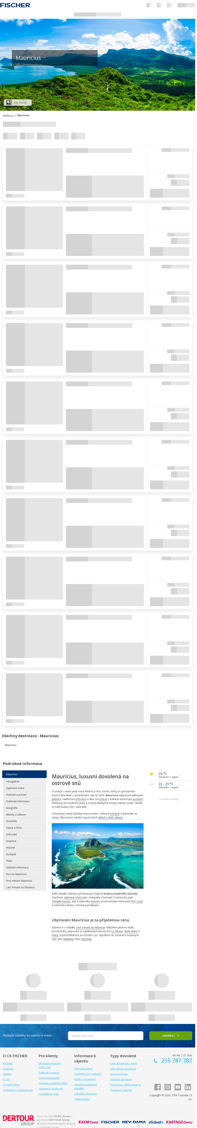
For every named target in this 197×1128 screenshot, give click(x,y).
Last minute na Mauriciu (90, 927)
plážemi (56, 799)
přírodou (81, 799)
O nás (6, 1079)
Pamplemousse (61, 901)
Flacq (55, 935)
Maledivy (68, 939)
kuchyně (115, 813)
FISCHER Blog (11, 1084)
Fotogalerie (12, 781)
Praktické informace (18, 801)
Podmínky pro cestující (87, 1074)
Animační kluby (119, 1074)
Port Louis (137, 901)
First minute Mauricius (19, 880)
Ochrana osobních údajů (53, 1083)
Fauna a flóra (14, 827)
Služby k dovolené (85, 1079)
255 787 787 (176, 1060)
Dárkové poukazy (49, 1072)
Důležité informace (17, 867)
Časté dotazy (82, 1099)
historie (95, 901)
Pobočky (8, 1068)
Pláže (9, 861)
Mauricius (11, 774)
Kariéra (7, 1074)
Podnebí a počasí (16, 794)
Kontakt (7, 1063)
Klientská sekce (83, 1068)
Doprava (11, 841)
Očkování (11, 834)
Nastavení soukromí (50, 1088)
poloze (103, 799)
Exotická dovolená (121, 1079)
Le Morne (117, 931)
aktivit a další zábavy (110, 817)
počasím (138, 799)
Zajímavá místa (15, 788)
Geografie (12, 808)
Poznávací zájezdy (121, 1090)
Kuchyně (11, 854)
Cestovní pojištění (49, 1078)
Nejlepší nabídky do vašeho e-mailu (27, 1035)
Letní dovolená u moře (123, 1063)
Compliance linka (49, 1094)
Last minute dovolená (123, 1068)
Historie (10, 847)
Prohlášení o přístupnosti (18, 1090)
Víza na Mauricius (16, 874)
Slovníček (11, 821)
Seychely (86, 939)
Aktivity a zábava (16, 814)
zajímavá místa (73, 897)
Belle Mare (130, 931)
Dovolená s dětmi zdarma (125, 1084)
